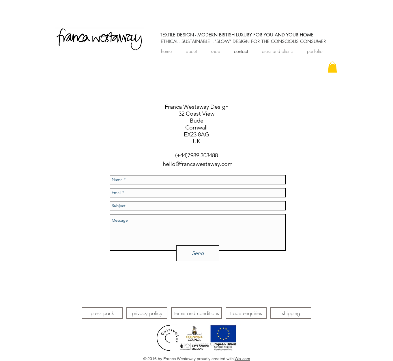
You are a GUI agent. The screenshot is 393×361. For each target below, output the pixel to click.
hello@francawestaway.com (198, 163)
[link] (332, 67)
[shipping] (290, 313)
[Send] (197, 253)
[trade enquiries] (246, 313)
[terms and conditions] (196, 313)
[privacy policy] (146, 313)
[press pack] (102, 313)
